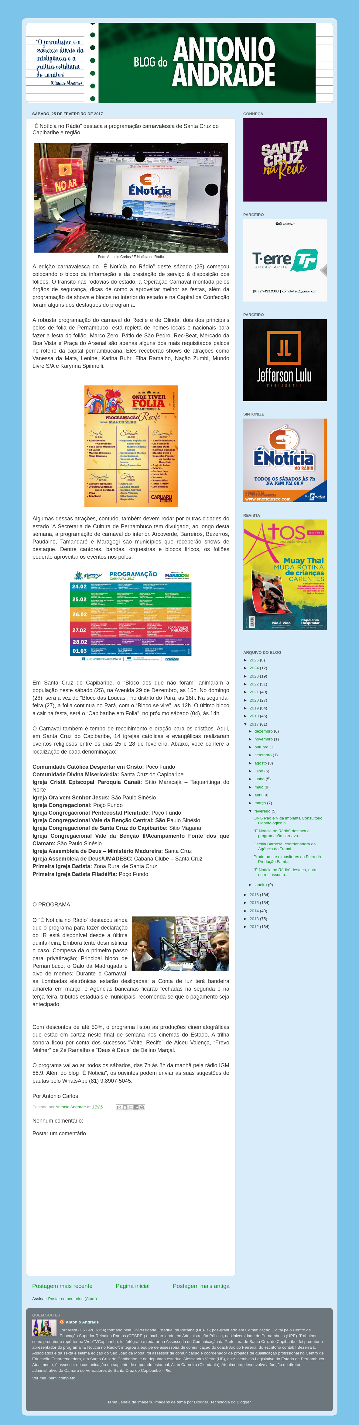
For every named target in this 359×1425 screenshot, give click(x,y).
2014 (255, 911)
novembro (264, 739)
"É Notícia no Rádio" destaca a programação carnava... (281, 833)
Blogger (244, 1402)
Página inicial (132, 1286)
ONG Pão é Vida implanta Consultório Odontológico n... (288, 820)
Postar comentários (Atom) (72, 1298)
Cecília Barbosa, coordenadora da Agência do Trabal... (285, 846)
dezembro (264, 731)
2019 (255, 708)
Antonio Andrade (82, 1322)
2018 (255, 716)
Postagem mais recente (62, 1286)
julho (259, 771)
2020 (255, 700)
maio (260, 787)
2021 (255, 692)
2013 (255, 918)
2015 (255, 902)
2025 (255, 660)
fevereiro (263, 811)
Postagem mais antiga (201, 1286)
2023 (255, 676)
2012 (255, 926)
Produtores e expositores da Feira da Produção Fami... (287, 859)
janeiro (261, 884)
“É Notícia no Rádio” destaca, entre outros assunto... (286, 872)
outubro (262, 747)
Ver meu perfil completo (53, 1378)
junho (260, 779)
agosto (261, 763)
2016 (255, 894)
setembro (264, 755)
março (261, 803)
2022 (255, 684)
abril (259, 795)
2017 (255, 724)
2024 (255, 668)
